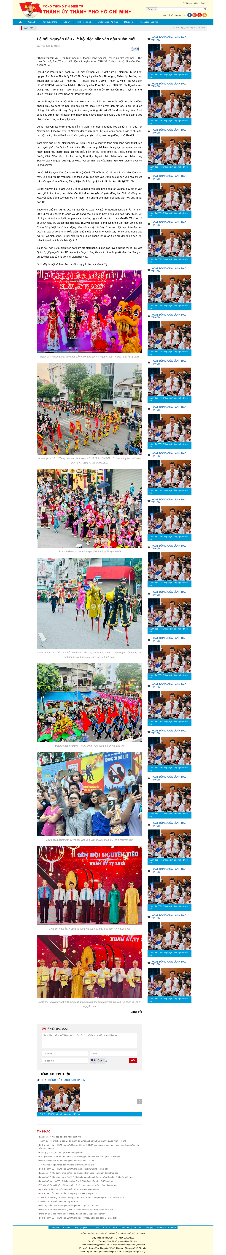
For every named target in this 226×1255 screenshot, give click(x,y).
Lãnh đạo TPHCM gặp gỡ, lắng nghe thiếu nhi (59, 1114)
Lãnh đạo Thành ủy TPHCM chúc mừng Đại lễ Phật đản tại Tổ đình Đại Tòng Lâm (76, 1181)
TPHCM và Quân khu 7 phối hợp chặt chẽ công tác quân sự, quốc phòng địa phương (78, 1185)
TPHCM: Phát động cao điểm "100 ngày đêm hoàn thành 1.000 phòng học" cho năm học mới (81, 1197)
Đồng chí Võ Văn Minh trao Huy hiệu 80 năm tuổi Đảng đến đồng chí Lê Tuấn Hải (76, 1210)
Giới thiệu (187, 3)
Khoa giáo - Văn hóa (149, 22)
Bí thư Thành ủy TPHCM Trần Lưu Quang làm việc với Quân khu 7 (69, 1193)
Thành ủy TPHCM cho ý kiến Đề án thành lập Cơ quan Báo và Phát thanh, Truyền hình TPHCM (82, 1141)
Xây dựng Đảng (50, 22)
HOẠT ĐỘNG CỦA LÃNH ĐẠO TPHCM (63, 1080)
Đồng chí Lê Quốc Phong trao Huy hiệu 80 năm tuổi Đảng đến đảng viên (72, 1214)
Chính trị (32, 22)
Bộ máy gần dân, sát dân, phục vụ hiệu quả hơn (61, 1152)
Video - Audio (200, 3)
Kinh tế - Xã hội (84, 22)
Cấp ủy (67, 22)
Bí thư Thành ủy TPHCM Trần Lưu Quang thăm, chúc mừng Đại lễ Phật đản (73, 1169)
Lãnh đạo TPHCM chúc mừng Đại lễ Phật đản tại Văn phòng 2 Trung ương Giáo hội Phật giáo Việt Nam (86, 1177)
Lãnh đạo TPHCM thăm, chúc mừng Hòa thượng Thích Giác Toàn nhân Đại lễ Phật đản (78, 1173)
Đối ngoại (128, 22)
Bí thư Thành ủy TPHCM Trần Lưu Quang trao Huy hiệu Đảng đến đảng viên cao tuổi (78, 1218)
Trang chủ (55, 1227)
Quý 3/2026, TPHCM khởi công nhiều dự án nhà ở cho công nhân (69, 1189)
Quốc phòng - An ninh (108, 22)
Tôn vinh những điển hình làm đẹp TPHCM (58, 1201)
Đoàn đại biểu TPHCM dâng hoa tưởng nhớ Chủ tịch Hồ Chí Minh (69, 1205)
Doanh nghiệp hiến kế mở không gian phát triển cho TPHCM (66, 1161)
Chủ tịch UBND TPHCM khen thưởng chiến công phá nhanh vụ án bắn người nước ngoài (79, 1156)
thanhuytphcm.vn (101, 1251)
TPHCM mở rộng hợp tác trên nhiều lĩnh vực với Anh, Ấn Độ (66, 1165)
